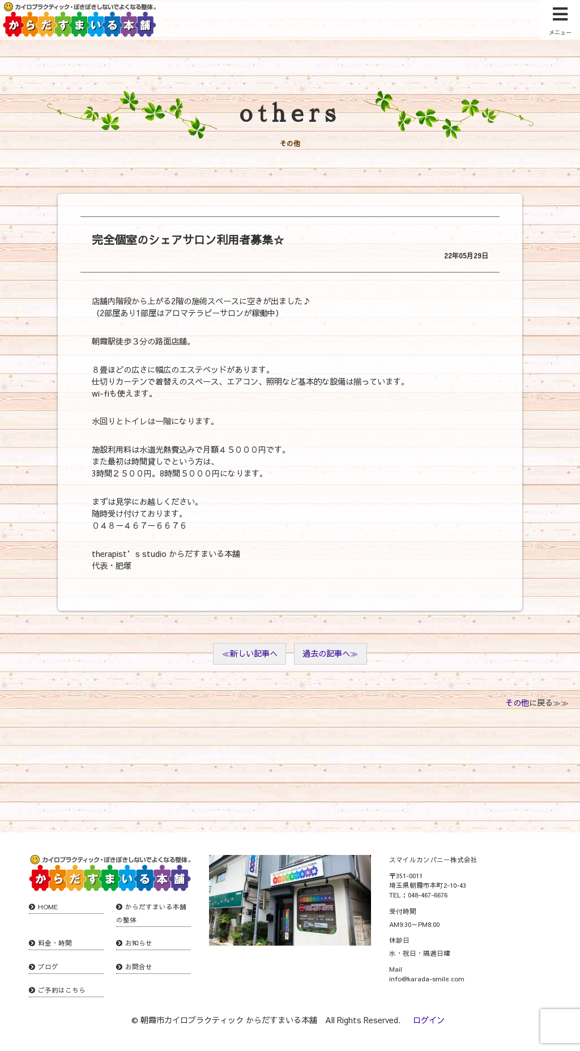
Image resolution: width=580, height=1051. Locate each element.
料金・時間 (55, 942)
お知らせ (138, 942)
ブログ (48, 966)
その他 (517, 702)
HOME (48, 906)
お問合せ (138, 966)
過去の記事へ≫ (330, 653)
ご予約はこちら (62, 989)
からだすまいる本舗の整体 (151, 913)
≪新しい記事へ (250, 653)
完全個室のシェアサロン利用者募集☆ (188, 239)
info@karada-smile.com (426, 978)
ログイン (429, 1020)
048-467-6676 (427, 894)
